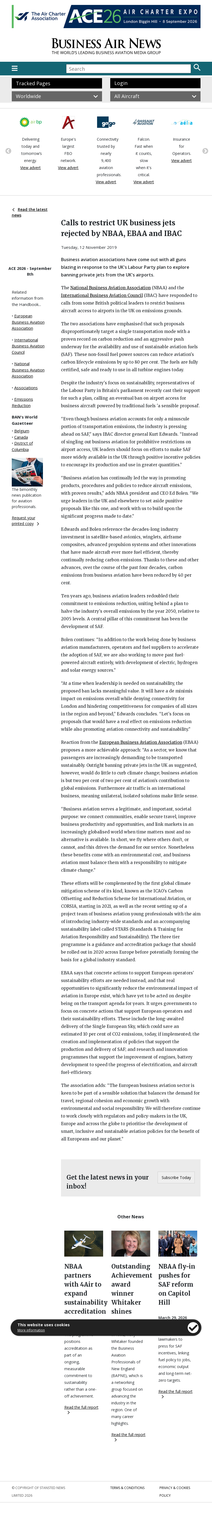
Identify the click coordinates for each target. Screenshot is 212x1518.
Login (120, 83)
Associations (26, 387)
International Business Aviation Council (28, 346)
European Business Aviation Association (28, 322)
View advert (30, 167)
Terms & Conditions (127, 1487)
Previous (7, 150)
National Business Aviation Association (28, 370)
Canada (21, 437)
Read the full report (81, 1409)
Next (204, 150)
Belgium (21, 431)
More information (31, 1330)
